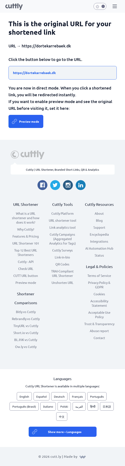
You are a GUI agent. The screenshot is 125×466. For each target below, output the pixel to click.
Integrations (99, 241)
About (99, 213)
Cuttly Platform (62, 213)
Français (77, 397)
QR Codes (62, 264)
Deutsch (59, 397)
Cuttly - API (26, 262)
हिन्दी (93, 406)
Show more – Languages (64, 432)
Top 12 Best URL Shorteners (25, 252)
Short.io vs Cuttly (25, 333)
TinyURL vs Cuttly (25, 326)
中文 (62, 417)
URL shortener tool (62, 220)
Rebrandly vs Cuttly (26, 319)
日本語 (107, 406)
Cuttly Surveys (62, 250)
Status (99, 255)
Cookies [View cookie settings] (99, 294)
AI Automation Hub (99, 248)
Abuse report (99, 331)
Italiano (48, 406)
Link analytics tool (62, 227)
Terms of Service (99, 276)
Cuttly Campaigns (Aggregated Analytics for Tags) (62, 238)
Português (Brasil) (24, 406)
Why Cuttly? (25, 229)
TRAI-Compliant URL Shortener (62, 273)
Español (41, 397)
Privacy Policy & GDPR (99, 284)
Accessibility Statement (99, 303)
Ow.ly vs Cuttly (26, 347)
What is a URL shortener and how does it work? (25, 217)
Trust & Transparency (99, 324)
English (24, 397)
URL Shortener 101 (25, 243)
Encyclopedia (99, 234)
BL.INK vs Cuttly (25, 340)
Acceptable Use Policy (99, 314)
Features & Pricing (26, 236)
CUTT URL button (25, 276)
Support (99, 227)
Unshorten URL (62, 282)
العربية (79, 406)
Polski (64, 406)
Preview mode (29, 121)
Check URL (25, 269)
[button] (114, 6)
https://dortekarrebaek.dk (34, 72)
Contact (99, 338)
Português (97, 397)
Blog (99, 220)
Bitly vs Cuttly (26, 312)
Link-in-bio (62, 257)
